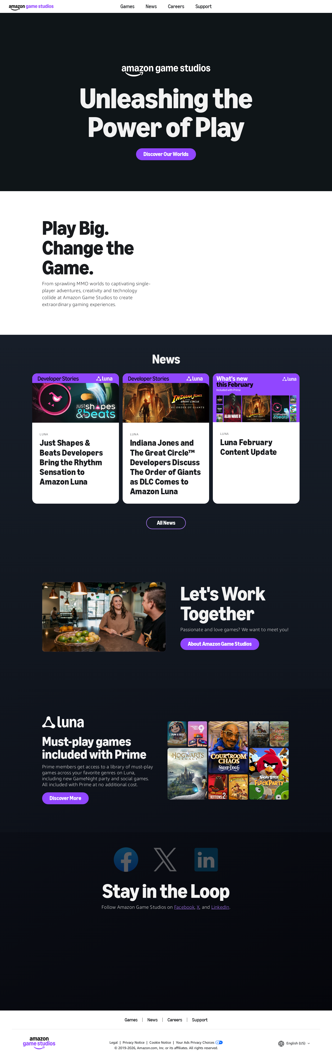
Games (127, 6)
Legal (114, 1042)
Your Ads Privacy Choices (199, 1042)
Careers (176, 6)
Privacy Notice (133, 1042)
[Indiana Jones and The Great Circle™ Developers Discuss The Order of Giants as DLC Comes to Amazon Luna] (166, 398)
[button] (294, 1043)
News (151, 6)
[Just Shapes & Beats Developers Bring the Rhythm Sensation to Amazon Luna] (75, 398)
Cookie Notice (160, 1042)
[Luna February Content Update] (256, 398)
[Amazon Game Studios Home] (31, 7)
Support (203, 6)
